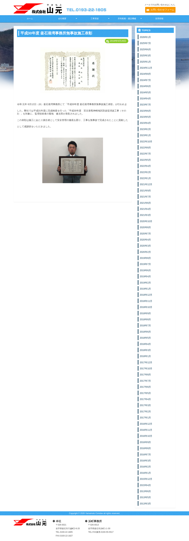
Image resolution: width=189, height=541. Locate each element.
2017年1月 (145, 417)
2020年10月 (146, 221)
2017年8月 (145, 374)
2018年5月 (145, 337)
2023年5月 (145, 117)
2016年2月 (145, 466)
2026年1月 (145, 37)
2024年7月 (145, 80)
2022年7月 (145, 153)
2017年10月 (146, 368)
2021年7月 (145, 196)
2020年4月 (145, 239)
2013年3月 (145, 503)
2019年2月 (145, 282)
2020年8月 (145, 227)
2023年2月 (145, 129)
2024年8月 (145, 74)
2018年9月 (145, 313)
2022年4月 (145, 166)
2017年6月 (145, 387)
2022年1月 (145, 178)
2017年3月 (145, 405)
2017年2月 (145, 411)
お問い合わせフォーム (162, 9)
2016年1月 (145, 473)
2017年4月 (145, 399)
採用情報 (159, 18)
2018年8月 (145, 319)
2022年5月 (145, 160)
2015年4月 (145, 485)
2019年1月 (145, 288)
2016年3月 (145, 460)
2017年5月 (145, 393)
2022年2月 (145, 172)
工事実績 (95, 18)
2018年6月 (145, 331)
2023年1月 (145, 135)
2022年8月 (145, 147)
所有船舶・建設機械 (127, 18)
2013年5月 (145, 497)
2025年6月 (145, 49)
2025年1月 (145, 61)
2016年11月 (146, 430)
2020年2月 (145, 252)
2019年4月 (145, 276)
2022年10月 (146, 141)
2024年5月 (145, 92)
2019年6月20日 (118, 40)
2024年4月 (145, 98)
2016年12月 (146, 423)
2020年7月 (145, 233)
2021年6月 (145, 203)
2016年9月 (145, 442)
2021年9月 (145, 190)
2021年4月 (145, 209)
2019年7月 (145, 264)
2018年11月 (146, 301)
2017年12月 (146, 362)
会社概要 (62, 18)
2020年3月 (145, 245)
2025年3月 (145, 55)
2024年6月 (145, 86)
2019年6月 (145, 270)
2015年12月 (146, 479)
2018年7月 (145, 325)
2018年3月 (145, 350)
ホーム (30, 18)
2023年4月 (145, 123)
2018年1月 (145, 356)
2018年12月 (146, 294)
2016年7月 (145, 454)
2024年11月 (146, 67)
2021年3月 (145, 215)
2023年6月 (145, 110)
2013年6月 (145, 491)
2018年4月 (145, 344)
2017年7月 (145, 380)
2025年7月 (145, 43)
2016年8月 (145, 448)
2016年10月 (146, 436)
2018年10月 (146, 307)
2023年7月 (145, 104)
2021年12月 (146, 184)
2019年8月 (145, 258)
